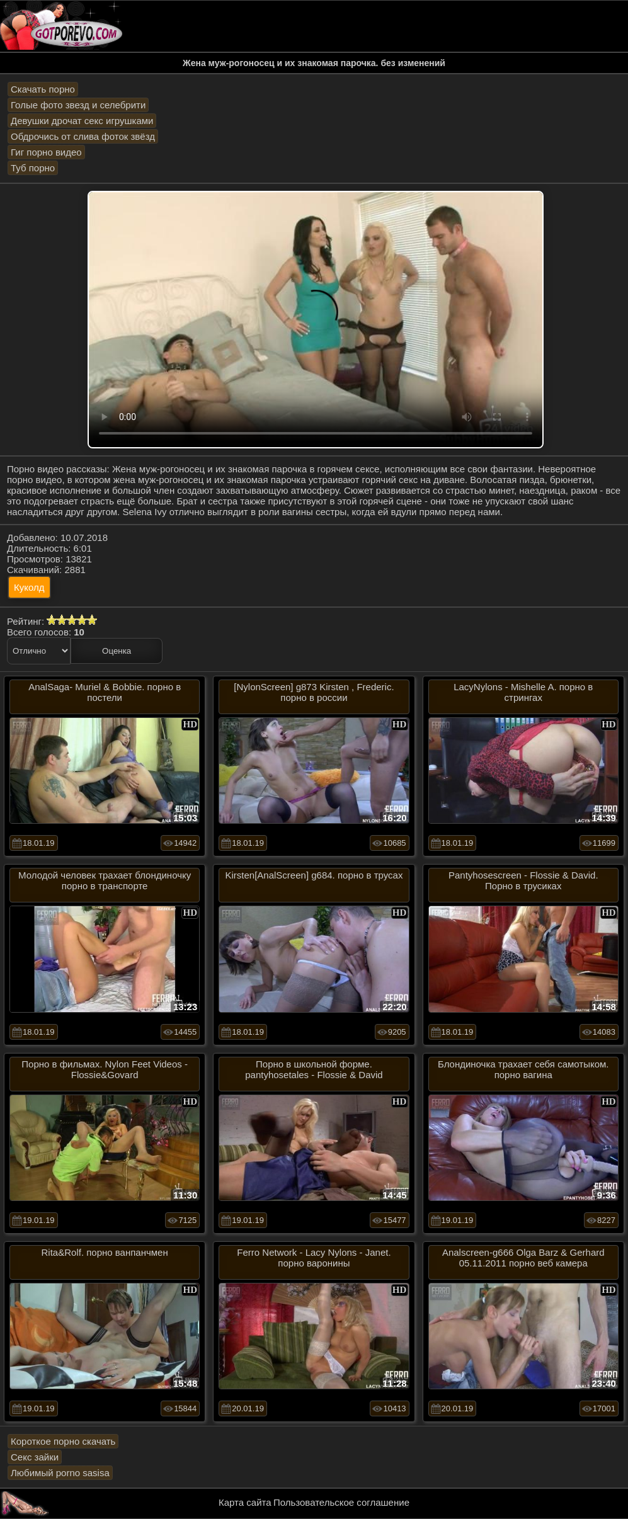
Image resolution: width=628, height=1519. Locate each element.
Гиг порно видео (46, 152)
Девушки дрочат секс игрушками (82, 120)
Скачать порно (43, 89)
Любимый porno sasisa (60, 1472)
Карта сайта (245, 1502)
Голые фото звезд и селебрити (78, 105)
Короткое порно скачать (63, 1441)
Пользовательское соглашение (341, 1502)
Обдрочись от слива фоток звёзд (83, 136)
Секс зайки (35, 1457)
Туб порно (33, 167)
